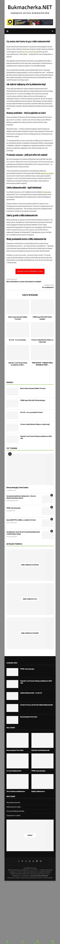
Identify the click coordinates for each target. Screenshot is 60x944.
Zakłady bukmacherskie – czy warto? (31, 693)
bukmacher (47, 192)
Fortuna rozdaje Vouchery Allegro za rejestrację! (42, 341)
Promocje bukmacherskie (15, 811)
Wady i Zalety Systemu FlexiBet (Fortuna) (17, 318)
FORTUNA (35, 52)
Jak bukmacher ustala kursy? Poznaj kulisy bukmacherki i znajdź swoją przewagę (23, 533)
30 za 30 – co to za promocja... (18, 340)
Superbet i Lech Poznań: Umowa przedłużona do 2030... (17, 364)
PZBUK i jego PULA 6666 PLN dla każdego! (42, 318)
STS (23, 52)
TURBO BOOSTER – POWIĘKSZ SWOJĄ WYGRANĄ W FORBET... (42, 364)
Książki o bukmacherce (38, 791)
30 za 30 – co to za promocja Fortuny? (31, 412)
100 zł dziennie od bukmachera (15, 791)
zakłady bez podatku (47, 173)
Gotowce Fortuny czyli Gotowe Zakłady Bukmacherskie (36, 705)
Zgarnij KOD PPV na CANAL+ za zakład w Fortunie (21, 520)
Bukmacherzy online (13, 807)
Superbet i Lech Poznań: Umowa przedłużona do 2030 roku (36, 437)
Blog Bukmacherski (13, 802)
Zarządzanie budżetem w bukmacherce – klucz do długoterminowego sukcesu (21, 497)
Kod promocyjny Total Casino (17, 487)
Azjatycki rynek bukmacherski (40, 750)
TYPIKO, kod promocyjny (13, 508)
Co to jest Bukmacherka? (13, 771)
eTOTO (27, 52)
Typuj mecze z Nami (13, 815)
